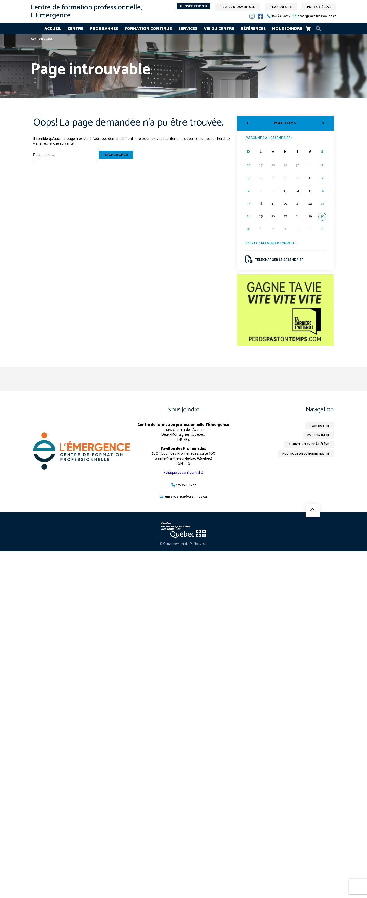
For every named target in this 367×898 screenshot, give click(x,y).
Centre (75, 28)
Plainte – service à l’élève (306, 447)
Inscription (193, 6)
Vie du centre (219, 28)
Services (188, 28)
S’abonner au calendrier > (270, 138)
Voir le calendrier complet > (272, 244)
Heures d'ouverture (237, 7)
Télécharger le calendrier (276, 261)
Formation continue (148, 28)
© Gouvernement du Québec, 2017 (183, 547)
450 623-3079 (280, 16)
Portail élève (319, 7)
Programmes (104, 28)
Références (253, 28)
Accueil (52, 28)
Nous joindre (287, 28)
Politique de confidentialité (183, 474)
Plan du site (281, 7)
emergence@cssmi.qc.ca (317, 16)
